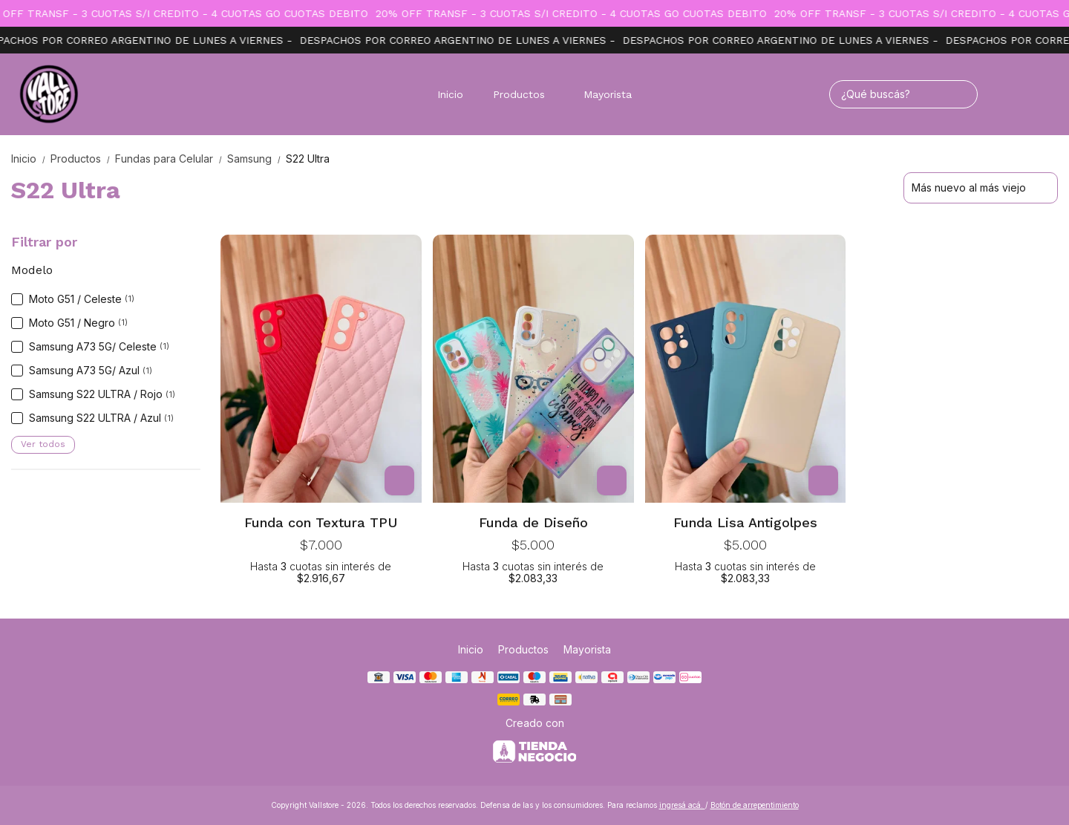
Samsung (256, 158)
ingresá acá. (682, 804)
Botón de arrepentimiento (754, 804)
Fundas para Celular (171, 158)
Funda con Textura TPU (320, 522)
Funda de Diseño (533, 522)
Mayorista (607, 94)
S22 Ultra (308, 158)
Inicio (450, 94)
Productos (526, 94)
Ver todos (43, 444)
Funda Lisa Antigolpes (745, 522)
